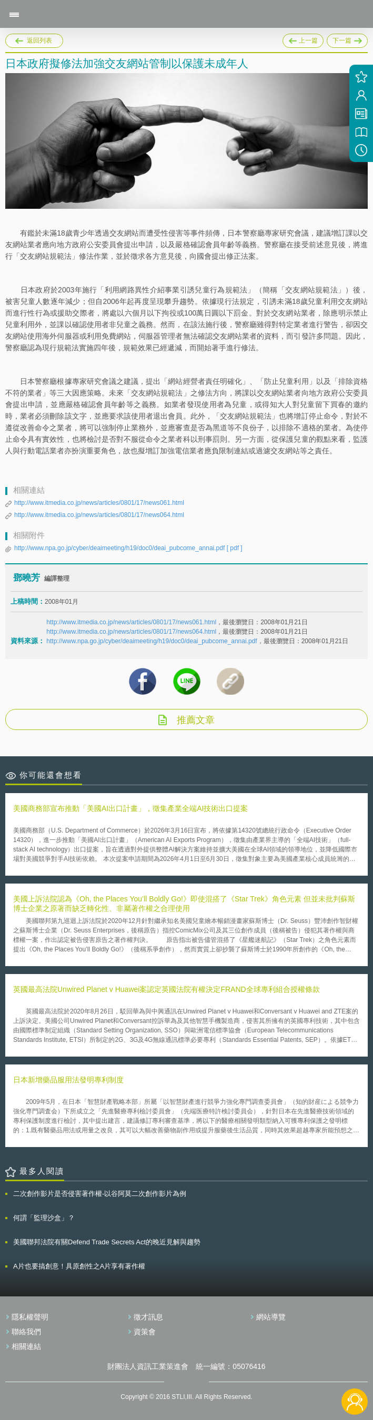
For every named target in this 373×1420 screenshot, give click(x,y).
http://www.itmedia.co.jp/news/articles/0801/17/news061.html (99, 502)
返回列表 (39, 40)
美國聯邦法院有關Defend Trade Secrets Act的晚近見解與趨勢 (106, 1242)
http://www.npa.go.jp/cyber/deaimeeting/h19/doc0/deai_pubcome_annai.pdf (128, 548)
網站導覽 (271, 1317)
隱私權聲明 (30, 1317)
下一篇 (347, 39)
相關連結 (26, 1346)
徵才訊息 (148, 1317)
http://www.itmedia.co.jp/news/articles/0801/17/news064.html (99, 515)
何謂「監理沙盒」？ (44, 1218)
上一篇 (303, 41)
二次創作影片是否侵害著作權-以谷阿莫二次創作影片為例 (99, 1194)
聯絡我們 (26, 1331)
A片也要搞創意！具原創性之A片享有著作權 (79, 1266)
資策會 (145, 1331)
